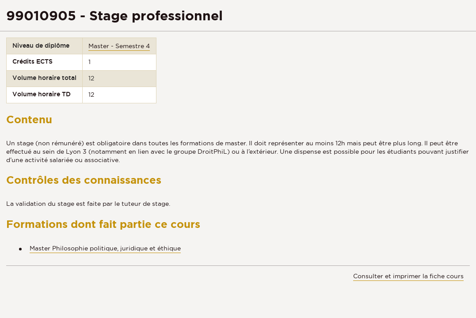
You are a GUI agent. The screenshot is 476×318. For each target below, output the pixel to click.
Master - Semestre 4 (119, 45)
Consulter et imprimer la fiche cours (408, 276)
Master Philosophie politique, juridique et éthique (105, 248)
